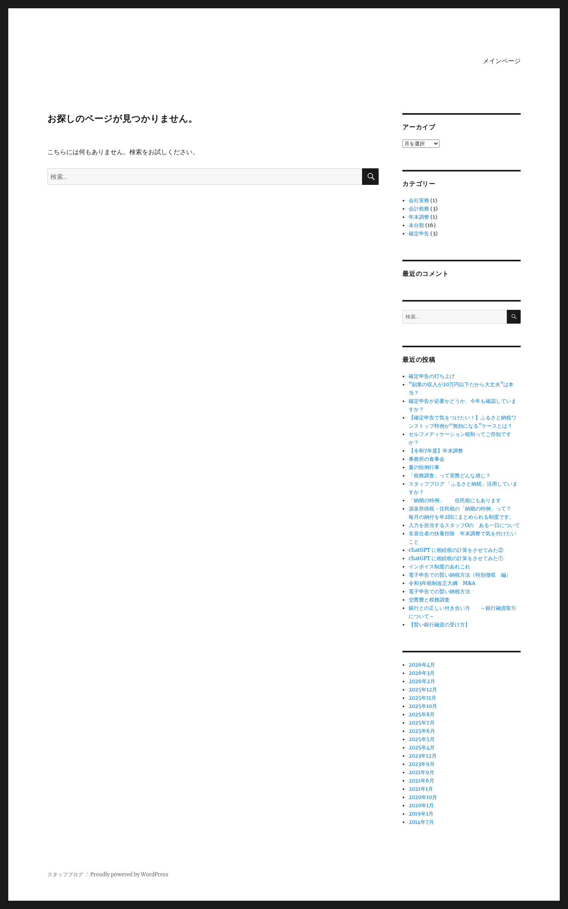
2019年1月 (421, 813)
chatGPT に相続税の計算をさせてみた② (456, 550)
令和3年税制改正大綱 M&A (442, 583)
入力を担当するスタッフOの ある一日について (467, 525)
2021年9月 (421, 772)
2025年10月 (423, 706)
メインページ (502, 61)
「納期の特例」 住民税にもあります (455, 500)
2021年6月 (421, 780)
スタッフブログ (65, 874)
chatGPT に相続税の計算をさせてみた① (456, 558)
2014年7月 (421, 822)
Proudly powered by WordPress (129, 874)
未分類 (416, 225)
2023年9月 (422, 764)
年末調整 (419, 217)
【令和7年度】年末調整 (436, 450)
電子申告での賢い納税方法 (439, 591)
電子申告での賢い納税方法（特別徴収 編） (460, 575)
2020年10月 (423, 797)
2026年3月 (422, 673)
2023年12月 (423, 756)
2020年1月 (421, 805)
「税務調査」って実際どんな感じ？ (450, 475)
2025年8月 (422, 714)
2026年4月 (422, 664)
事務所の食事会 (427, 459)
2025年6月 (422, 731)
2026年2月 (422, 681)
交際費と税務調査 (429, 599)
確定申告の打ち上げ (432, 376)
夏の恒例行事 (424, 467)
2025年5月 (422, 739)
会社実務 (419, 200)
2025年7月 (422, 722)
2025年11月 (422, 698)
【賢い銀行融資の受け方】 (439, 624)
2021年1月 (421, 789)
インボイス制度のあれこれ (439, 566)
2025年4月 (422, 747)
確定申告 (419, 233)
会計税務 (419, 208)
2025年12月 (423, 689)
